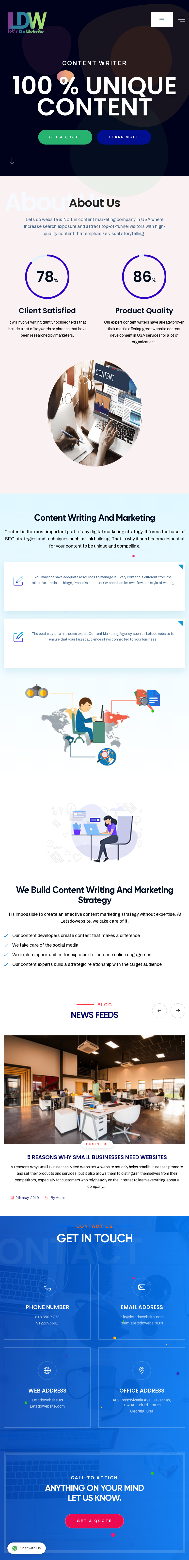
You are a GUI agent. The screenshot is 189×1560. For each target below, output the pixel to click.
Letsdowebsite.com (47, 1406)
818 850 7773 (47, 1317)
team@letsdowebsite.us (141, 1323)
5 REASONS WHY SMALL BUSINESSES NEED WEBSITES (97, 1157)
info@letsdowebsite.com (142, 1317)
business (97, 1144)
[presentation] (159, 1010)
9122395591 (47, 1323)
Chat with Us (26, 1548)
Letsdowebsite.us (47, 1400)
